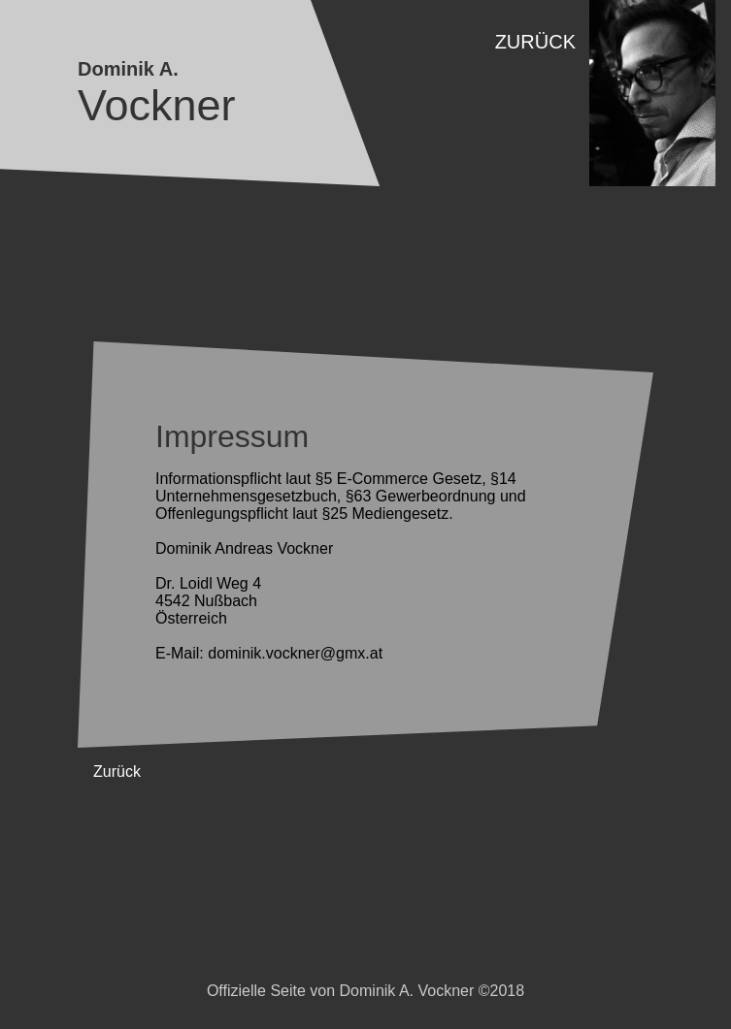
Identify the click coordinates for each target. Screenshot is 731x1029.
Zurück (535, 41)
